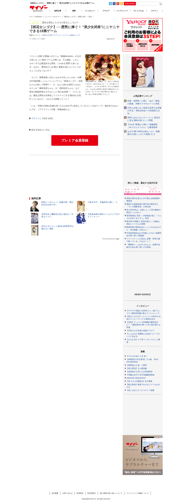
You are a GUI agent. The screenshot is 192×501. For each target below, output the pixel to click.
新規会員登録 (130, 4)
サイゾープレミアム (38, 8)
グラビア (106, 11)
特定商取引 (91, 493)
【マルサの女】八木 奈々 (136, 356)
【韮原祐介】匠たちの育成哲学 (139, 372)
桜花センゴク (75, 35)
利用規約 (80, 493)
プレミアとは (138, 11)
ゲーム (66, 35)
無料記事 (57, 11)
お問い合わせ (67, 493)
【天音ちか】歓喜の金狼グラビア (140, 330)
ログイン (35, 118)
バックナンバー (122, 11)
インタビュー (90, 11)
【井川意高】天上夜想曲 (136, 368)
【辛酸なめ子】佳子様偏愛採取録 (140, 375)
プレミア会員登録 (74, 140)
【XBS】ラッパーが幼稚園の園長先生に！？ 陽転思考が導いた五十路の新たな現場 (143, 324)
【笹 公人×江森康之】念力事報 (139, 381)
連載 (74, 11)
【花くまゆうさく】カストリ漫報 (140, 390)
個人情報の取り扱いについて (111, 493)
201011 (44, 35)
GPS (50, 35)
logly (117, 239)
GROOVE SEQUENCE (136, 378)
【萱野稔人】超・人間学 (136, 365)
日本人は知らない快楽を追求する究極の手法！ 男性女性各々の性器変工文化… (144, 110)
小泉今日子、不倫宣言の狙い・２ (103, 202)
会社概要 (54, 493)
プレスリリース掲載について (137, 493)
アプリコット (58, 35)
